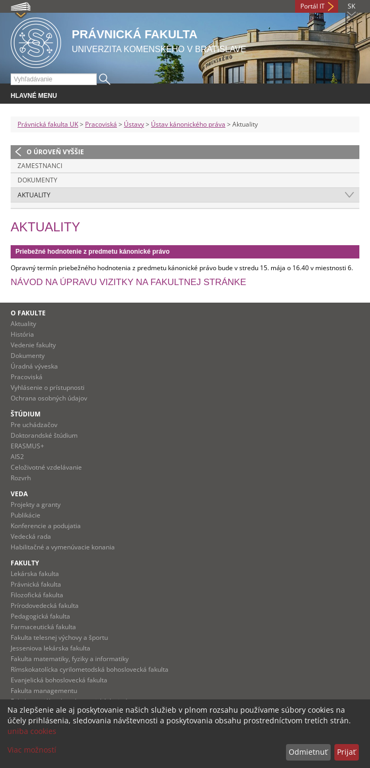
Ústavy (134, 124)
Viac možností (31, 750)
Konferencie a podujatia (46, 525)
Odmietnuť (308, 752)
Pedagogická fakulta (40, 616)
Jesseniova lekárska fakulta (50, 648)
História (22, 334)
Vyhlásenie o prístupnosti (48, 387)
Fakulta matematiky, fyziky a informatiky (70, 658)
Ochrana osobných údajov (49, 398)
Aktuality (34, 194)
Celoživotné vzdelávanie (46, 467)
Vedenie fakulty (33, 344)
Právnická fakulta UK (48, 124)
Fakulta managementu (44, 690)
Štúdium (25, 414)
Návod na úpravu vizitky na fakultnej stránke (128, 282)
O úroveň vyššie (55, 151)
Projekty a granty (36, 504)
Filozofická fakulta (37, 594)
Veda (19, 493)
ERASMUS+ (27, 445)
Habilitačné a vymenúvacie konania (63, 547)
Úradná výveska (34, 366)
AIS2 (17, 456)
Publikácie (25, 515)
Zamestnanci (40, 165)
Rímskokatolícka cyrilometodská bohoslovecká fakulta (90, 669)
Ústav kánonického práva (188, 124)
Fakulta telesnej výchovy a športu (59, 637)
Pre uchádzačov (34, 424)
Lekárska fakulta (35, 573)
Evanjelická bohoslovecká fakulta (59, 679)
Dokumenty (37, 180)
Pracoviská (101, 124)
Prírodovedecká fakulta (45, 605)
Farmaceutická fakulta (43, 626)
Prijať (346, 752)
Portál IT (312, 6)
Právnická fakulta (36, 584)
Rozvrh (21, 477)
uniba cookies (31, 731)
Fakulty (25, 562)
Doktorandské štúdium (44, 435)
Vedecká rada (31, 536)
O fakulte (28, 313)
